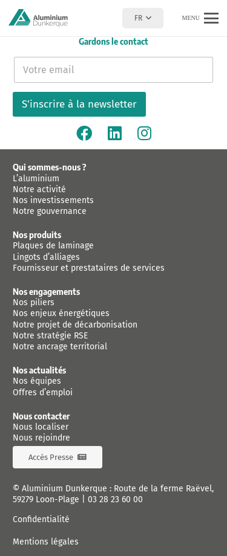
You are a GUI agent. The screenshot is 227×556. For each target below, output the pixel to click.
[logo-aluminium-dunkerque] (38, 18)
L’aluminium (36, 178)
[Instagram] (144, 133)
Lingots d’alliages (46, 257)
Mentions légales (46, 542)
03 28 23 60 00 (115, 499)
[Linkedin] (115, 133)
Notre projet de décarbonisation (75, 325)
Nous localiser (40, 427)
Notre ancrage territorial (60, 346)
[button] (142, 18)
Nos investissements (53, 200)
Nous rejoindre (41, 438)
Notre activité (39, 189)
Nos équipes (37, 381)
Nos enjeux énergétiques (61, 313)
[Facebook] (84, 133)
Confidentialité (41, 519)
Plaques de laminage (53, 246)
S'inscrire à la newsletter (79, 104)
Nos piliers (33, 302)
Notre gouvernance (50, 211)
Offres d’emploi (43, 392)
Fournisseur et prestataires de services (89, 268)
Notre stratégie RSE (50, 336)
